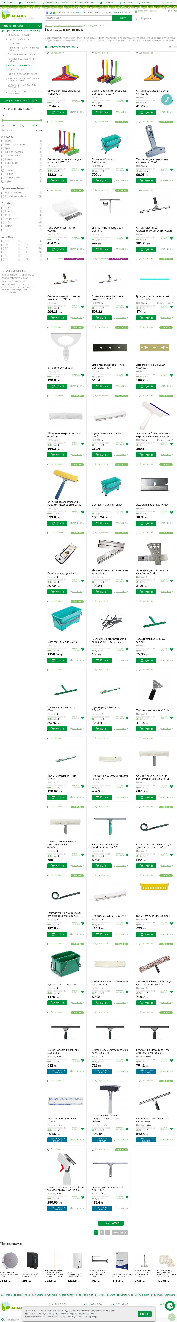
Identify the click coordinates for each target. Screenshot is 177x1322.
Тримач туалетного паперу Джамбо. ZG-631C (9, 1274)
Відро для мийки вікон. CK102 (62, 642)
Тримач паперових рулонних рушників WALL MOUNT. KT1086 (98, 1273)
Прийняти (144, 1314)
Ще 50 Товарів (111, 1223)
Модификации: (165, 303)
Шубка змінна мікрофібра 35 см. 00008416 (64, 435)
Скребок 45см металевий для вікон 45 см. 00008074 (110, 1051)
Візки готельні (14, 44)
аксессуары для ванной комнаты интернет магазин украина (17, 288)
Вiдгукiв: (53, 103)
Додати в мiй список (76, 101)
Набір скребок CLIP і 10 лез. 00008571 (61, 229)
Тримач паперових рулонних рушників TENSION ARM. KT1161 (143, 1273)
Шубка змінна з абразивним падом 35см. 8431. (110, 777)
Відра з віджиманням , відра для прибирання (23, 49)
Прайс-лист (107, 2)
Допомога (126, 2)
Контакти (168, 2)
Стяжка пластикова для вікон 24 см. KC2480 (152, 92)
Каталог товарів (12, 26)
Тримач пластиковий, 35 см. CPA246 (150, 640)
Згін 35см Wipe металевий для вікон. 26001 (107, 1188)
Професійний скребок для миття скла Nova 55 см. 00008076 (152, 1051)
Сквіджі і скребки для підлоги (22, 74)
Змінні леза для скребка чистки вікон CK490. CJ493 (152, 572)
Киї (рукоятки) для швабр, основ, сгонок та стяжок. (24, 80)
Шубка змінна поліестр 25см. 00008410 (107, 435)
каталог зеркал (8, 293)
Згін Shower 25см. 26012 (60, 368)
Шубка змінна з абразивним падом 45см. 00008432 (110, 983)
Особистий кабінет (147, 11)
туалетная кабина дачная (13, 281)
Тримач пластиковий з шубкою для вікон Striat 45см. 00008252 (154, 983)
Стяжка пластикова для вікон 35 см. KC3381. (63, 92)
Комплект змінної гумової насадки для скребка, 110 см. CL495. (109, 640)
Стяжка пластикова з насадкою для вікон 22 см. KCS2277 (110, 92)
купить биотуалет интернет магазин (18, 275)
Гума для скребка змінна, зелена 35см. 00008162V (152, 298)
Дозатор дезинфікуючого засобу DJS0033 (74, 1274)
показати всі (120, 1232)
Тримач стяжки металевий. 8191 (152, 711)
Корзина (143, 18)
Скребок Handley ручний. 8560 (62, 574)
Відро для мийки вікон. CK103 (107, 505)
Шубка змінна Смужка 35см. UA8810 (62, 1120)
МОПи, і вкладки (16, 70)
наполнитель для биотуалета (15, 284)
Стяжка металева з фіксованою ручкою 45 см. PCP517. (108, 298)
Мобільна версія (147, 2)
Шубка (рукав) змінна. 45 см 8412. (109, 916)
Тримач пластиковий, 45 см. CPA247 (61, 709)
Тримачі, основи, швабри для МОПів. (22, 60)
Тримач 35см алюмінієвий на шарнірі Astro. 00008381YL (106, 846)
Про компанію (27, 2)
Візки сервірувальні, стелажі (22, 55)
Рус (170, 11)
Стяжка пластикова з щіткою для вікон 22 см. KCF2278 (64, 161)
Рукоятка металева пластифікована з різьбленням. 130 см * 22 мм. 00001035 (54, 1273)
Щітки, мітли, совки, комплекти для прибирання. (25, 92)
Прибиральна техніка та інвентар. (68, 26)
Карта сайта (169, 1295)
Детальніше (77, 112)
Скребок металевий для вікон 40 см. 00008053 (152, 1120)
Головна (8, 2)
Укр (175, 11)
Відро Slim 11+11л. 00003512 (62, 985)
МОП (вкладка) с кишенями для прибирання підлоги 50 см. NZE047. (166, 1273)
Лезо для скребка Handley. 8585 (152, 505)
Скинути (38, 130)
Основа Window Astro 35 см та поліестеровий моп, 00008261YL (153, 777)
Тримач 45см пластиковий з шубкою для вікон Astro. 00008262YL (61, 845)
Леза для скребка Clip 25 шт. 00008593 (150, 366)
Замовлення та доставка (55, 2)
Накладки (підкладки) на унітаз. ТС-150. (121, 1275)
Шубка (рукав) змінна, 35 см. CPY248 (106, 709)
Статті (110, 1295)
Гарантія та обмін (84, 2)
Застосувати (6, 130)
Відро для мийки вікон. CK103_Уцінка (103, 161)
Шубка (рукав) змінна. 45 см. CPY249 (61, 777)
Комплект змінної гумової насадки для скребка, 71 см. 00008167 (153, 846)
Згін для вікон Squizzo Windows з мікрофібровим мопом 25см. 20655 (154, 435)
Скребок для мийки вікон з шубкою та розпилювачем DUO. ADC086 (65, 1188)
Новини (99, 1295)
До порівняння (57, 53)
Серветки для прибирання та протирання (22, 86)
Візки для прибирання (18, 39)
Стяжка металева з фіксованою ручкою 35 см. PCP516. (63, 298)
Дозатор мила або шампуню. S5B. (30, 1275)
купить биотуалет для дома (14, 278)
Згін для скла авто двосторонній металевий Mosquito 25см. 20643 (64, 503)
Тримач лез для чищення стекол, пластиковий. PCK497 (153, 161)
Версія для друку (10, 1319)
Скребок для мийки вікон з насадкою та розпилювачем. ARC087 (106, 1119)
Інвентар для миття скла (20, 65)
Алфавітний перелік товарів (21, 101)
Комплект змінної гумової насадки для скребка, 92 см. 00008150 (64, 914)
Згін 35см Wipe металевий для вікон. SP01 (107, 229)
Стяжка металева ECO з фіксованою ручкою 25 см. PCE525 (154, 229)
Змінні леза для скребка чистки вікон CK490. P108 (108, 366)
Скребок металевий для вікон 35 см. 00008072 (64, 1051)
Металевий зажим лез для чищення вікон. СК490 (110, 572)
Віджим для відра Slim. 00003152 (153, 916)
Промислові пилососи (18, 35)
